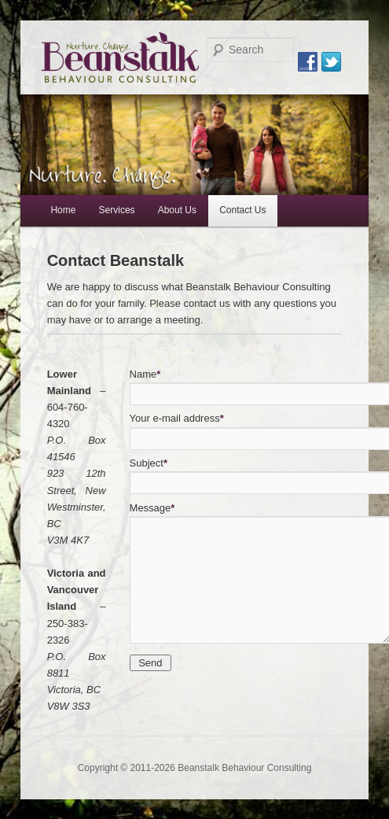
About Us (177, 210)
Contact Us (242, 210)
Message (152, 508)
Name (145, 374)
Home (62, 210)
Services (117, 210)
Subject (148, 463)
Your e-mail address (177, 418)
